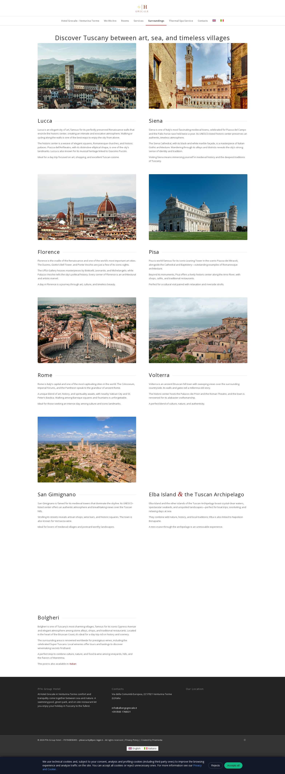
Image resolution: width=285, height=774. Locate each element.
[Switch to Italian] (73, 664)
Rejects (215, 765)
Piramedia (157, 740)
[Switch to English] (134, 748)
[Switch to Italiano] (150, 748)
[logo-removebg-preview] (142, 8)
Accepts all (233, 765)
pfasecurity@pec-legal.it (91, 740)
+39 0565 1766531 (121, 711)
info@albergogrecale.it (124, 708)
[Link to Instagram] (244, 740)
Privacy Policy (132, 740)
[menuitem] (80, 20)
